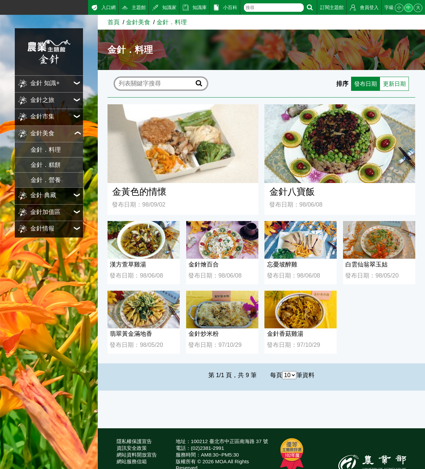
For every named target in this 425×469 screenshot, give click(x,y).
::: (2, 6)
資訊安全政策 (132, 448)
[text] (274, 7)
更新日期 (393, 83)
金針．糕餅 (46, 164)
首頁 (114, 22)
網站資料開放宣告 (137, 455)
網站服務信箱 (132, 461)
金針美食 (138, 22)
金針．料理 (46, 149)
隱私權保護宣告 (134, 441)
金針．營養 (46, 180)
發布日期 (363, 83)
